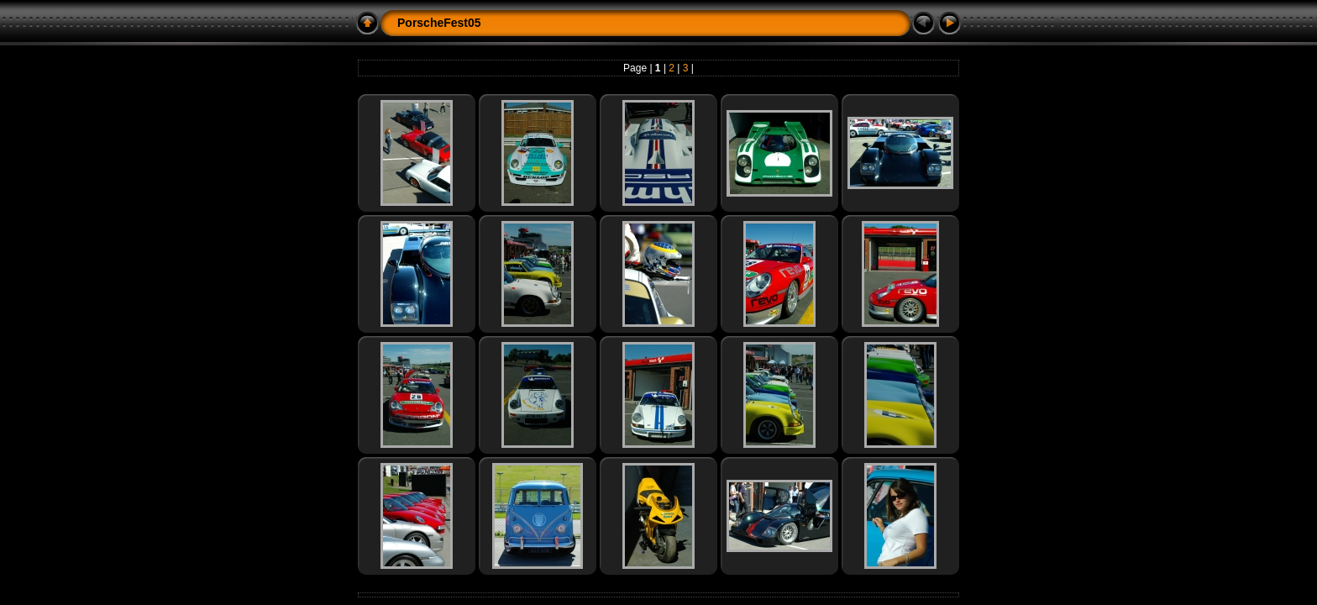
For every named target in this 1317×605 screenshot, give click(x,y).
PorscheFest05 (439, 22)
